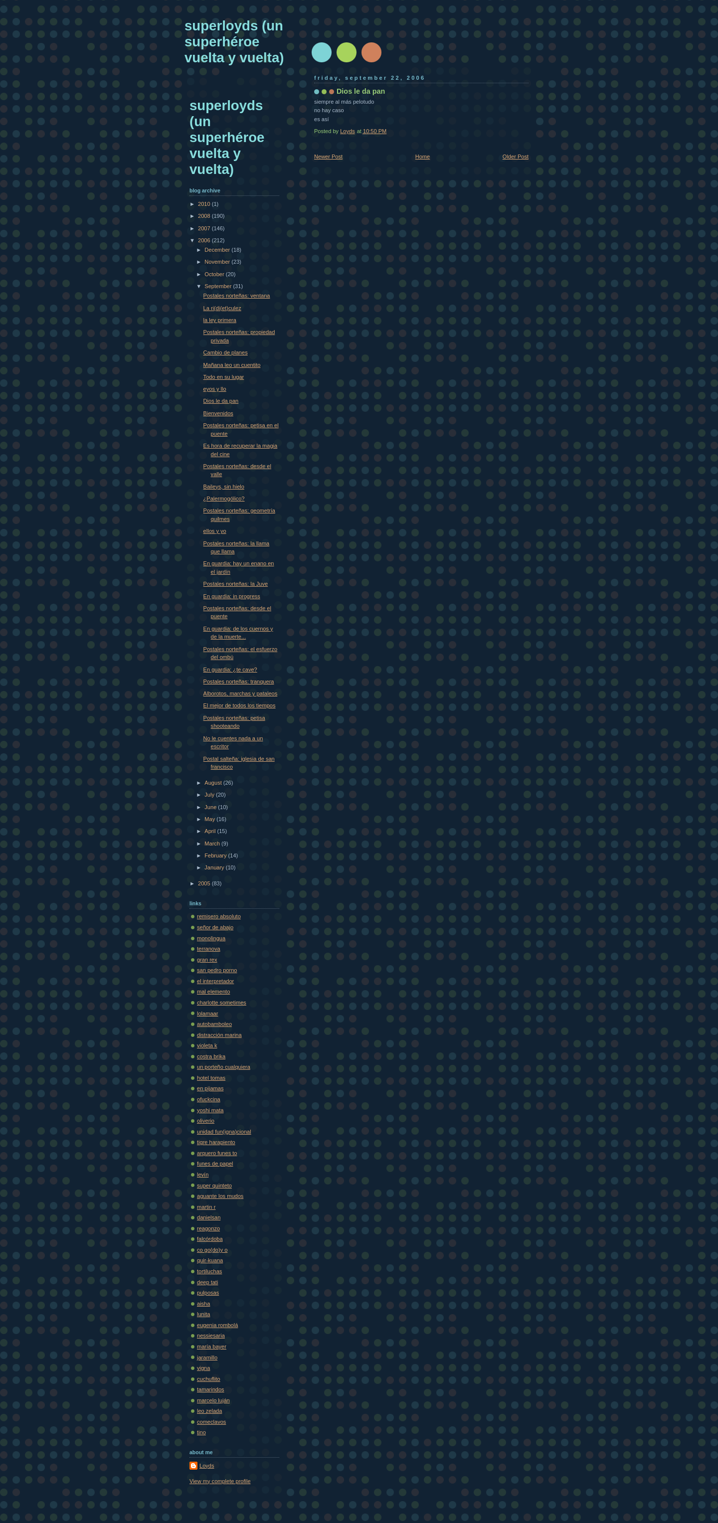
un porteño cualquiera (223, 1067)
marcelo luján (213, 1400)
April (210, 831)
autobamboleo (214, 1024)
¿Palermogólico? (224, 499)
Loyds (206, 1466)
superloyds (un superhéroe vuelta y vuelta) (234, 41)
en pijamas (210, 1088)
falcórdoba (210, 1239)
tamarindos (210, 1389)
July (210, 795)
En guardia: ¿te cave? (230, 670)
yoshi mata (210, 1110)
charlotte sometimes (221, 1003)
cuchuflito (208, 1379)
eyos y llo (214, 389)
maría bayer (211, 1347)
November (217, 262)
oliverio (205, 1121)
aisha (203, 1304)
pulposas (208, 1293)
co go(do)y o (212, 1250)
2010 (205, 204)
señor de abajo (215, 927)
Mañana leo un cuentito (232, 365)
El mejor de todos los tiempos (239, 705)
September (218, 286)
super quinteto (214, 1185)
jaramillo (207, 1357)
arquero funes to (217, 1153)
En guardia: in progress (231, 596)
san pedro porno (217, 970)
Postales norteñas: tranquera (238, 681)
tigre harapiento (216, 1142)
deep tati (207, 1282)
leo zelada (209, 1411)
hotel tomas (211, 1078)
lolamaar (207, 1013)
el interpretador (215, 981)
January (214, 867)
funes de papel (215, 1164)
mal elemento (213, 992)
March (212, 843)
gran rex (207, 960)
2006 (205, 240)
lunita (203, 1314)
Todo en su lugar (223, 377)
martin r (206, 1207)
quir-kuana (210, 1260)
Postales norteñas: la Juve (235, 584)
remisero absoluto (219, 916)
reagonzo (208, 1228)
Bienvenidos (218, 413)
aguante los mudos (220, 1196)
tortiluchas (209, 1271)
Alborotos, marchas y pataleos (240, 693)
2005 (205, 883)
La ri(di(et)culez (222, 308)
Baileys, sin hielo (223, 487)
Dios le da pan (221, 401)
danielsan (208, 1217)
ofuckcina (208, 1099)
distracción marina (219, 1035)
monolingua (211, 938)
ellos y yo (214, 531)
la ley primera (219, 320)
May (210, 819)
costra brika (211, 1056)
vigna (203, 1368)
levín (202, 1175)
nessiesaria (211, 1336)
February (216, 855)
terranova (208, 949)
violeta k (207, 1045)
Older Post (516, 157)
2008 (205, 216)
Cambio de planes (225, 352)
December (217, 250)
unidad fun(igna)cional (224, 1132)
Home (422, 157)
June (211, 807)
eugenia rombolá (217, 1325)
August (213, 783)
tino (201, 1432)
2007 (205, 228)
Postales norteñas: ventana (236, 296)
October (214, 274)
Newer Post (328, 157)
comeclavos (211, 1422)
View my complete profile (220, 1481)
